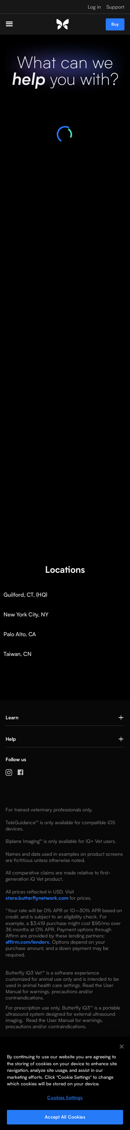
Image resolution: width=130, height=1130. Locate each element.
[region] (65, 1083)
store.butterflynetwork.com (37, 898)
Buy (115, 24)
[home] (63, 24)
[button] (15, 24)
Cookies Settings (65, 1097)
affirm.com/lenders (27, 942)
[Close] (121, 1046)
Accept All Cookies (65, 1117)
